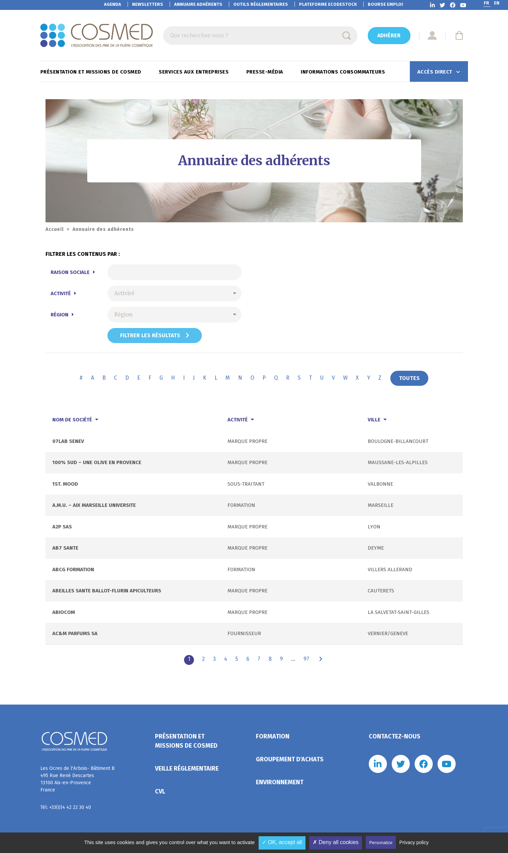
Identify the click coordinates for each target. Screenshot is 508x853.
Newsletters (147, 4)
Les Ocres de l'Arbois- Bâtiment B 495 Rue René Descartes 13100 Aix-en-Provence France (77, 779)
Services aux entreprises (194, 72)
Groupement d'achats (290, 759)
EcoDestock (328, 4)
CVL (160, 791)
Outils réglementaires (260, 4)
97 (306, 659)
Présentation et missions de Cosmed (91, 72)
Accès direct (435, 72)
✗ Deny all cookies (336, 842)
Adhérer (389, 35)
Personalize (380, 842)
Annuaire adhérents (198, 4)
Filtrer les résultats (154, 335)
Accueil (54, 229)
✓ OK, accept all (282, 842)
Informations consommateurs (344, 72)
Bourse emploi (385, 4)
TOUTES (409, 378)
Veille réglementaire (187, 768)
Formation (272, 736)
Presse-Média (265, 72)
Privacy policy (414, 842)
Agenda (112, 4)
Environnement (279, 782)
